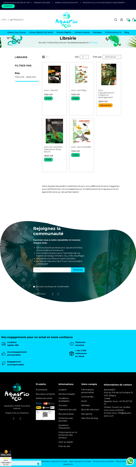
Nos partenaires (66, 414)
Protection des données (66, 419)
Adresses (85, 405)
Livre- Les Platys (78, 90)
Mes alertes (86, 414)
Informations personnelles (87, 391)
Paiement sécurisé (42, 3)
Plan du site (64, 446)
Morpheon (24, 413)
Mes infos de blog (89, 418)
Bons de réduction (90, 409)
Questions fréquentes (64, 426)
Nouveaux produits (45, 394)
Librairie (21, 57)
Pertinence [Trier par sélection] (112, 57)
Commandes (87, 397)
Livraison (63, 390)
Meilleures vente (44, 398)
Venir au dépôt (66, 442)
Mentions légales (67, 394)
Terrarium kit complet (103, 461)
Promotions (41, 390)
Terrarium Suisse (12, 461)
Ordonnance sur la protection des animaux (68, 435)
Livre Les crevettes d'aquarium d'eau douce (53, 149)
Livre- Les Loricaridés (81, 147)
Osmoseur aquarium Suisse (54, 461)
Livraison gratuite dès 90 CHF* (17, 3)
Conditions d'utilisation (64, 399)
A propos (63, 405)
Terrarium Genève (30, 461)
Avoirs (84, 401)
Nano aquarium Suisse (80, 461)
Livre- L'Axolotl (51, 90)
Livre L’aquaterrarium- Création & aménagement (106, 94)
